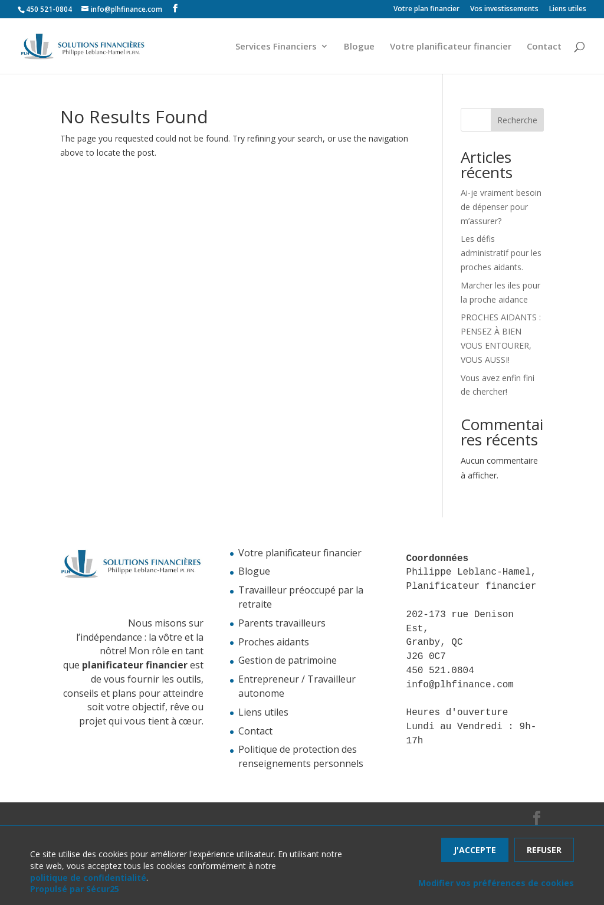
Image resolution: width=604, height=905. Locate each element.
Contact (544, 47)
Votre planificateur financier (450, 47)
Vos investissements (504, 9)
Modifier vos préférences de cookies (496, 882)
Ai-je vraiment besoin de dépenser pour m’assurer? (501, 207)
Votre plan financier (426, 9)
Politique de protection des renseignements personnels (300, 756)
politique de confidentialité (88, 877)
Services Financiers (276, 47)
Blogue (359, 47)
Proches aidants (273, 641)
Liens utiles (567, 9)
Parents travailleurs (282, 623)
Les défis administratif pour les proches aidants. (501, 253)
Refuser (544, 849)
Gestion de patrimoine (287, 660)
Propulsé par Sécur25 (74, 888)
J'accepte (475, 849)
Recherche (517, 120)
